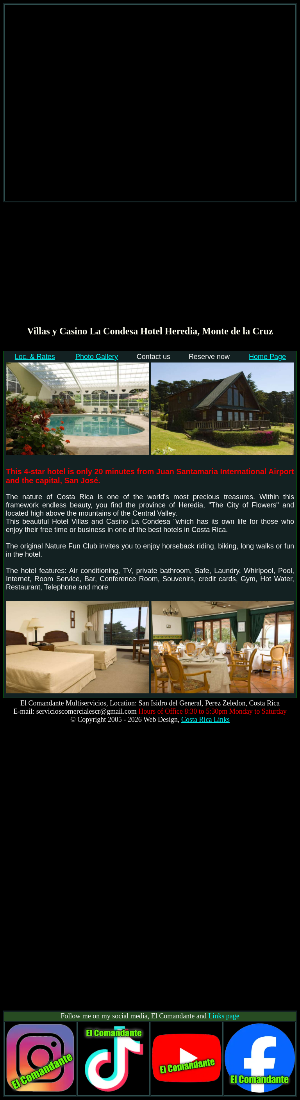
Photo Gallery (96, 357)
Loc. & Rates (35, 357)
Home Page (267, 357)
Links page (223, 1016)
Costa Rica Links (205, 719)
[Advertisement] (150, 102)
